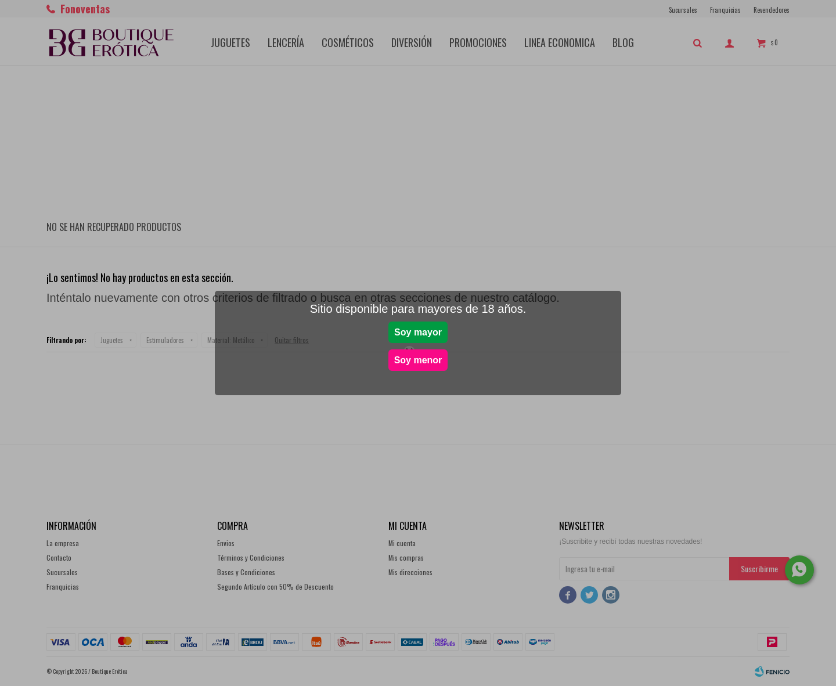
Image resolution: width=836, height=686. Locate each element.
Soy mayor (418, 332)
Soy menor (418, 360)
